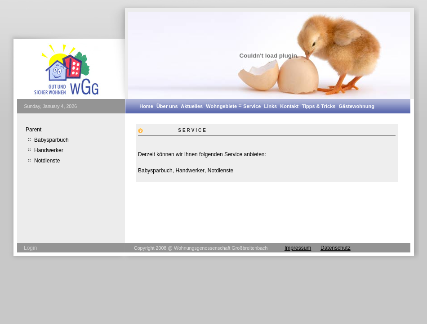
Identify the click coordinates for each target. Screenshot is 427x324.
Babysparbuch (155, 170)
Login (30, 248)
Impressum (298, 248)
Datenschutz (335, 248)
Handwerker (190, 170)
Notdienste (220, 170)
